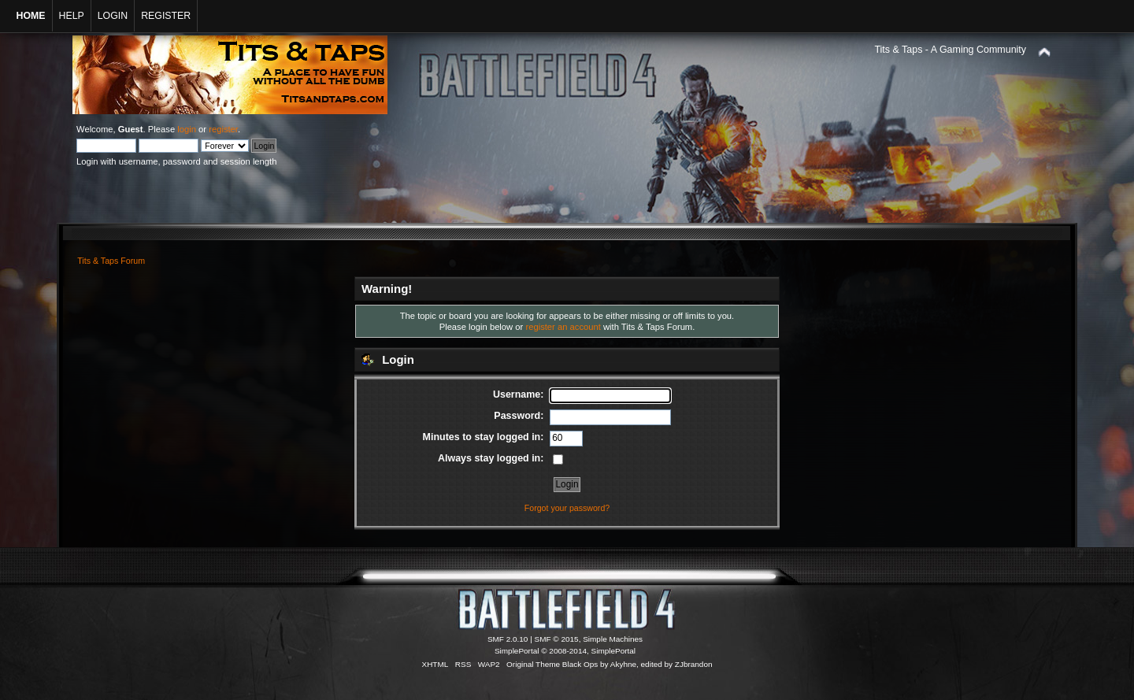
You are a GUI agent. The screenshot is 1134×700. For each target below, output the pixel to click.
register (223, 129)
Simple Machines (613, 639)
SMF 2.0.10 (507, 639)
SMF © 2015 (557, 639)
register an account (562, 326)
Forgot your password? (567, 508)
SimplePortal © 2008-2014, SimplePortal (565, 650)
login (186, 129)
